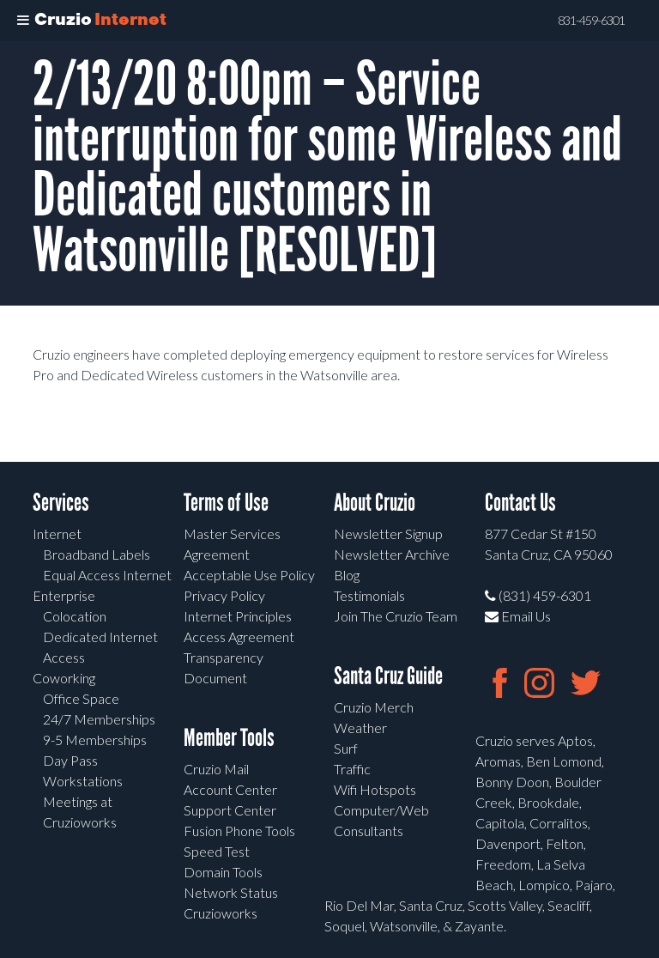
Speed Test (217, 851)
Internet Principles (238, 616)
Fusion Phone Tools (239, 830)
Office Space (81, 698)
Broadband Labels (96, 554)
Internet (57, 533)
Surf (346, 748)
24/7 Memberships (99, 719)
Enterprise (64, 595)
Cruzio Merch (374, 707)
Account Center (230, 789)
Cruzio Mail (216, 769)
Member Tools (229, 738)
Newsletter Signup (388, 533)
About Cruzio (374, 503)
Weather (360, 727)
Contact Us (520, 503)
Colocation (74, 616)
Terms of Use (226, 503)
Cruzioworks (220, 913)
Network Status (231, 892)
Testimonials (369, 595)
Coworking (64, 678)
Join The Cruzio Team (395, 616)
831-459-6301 (591, 20)
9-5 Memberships (95, 739)
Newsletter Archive (392, 554)
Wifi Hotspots (375, 789)
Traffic (352, 769)
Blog (347, 575)
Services (61, 503)
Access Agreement (239, 636)
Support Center (230, 810)
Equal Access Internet (107, 575)
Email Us (518, 616)
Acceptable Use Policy (249, 575)
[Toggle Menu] (23, 20)
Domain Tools (223, 872)
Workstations (83, 781)
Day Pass (70, 760)
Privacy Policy (224, 595)
